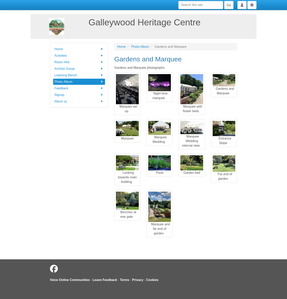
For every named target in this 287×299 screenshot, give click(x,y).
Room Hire (79, 62)
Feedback (79, 88)
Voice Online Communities (70, 280)
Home (79, 49)
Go (229, 5)
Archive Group (79, 68)
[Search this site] (200, 5)
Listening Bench (79, 75)
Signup (79, 95)
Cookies (152, 280)
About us (79, 101)
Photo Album (79, 81)
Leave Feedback (105, 280)
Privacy (137, 280)
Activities (79, 55)
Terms (124, 280)
